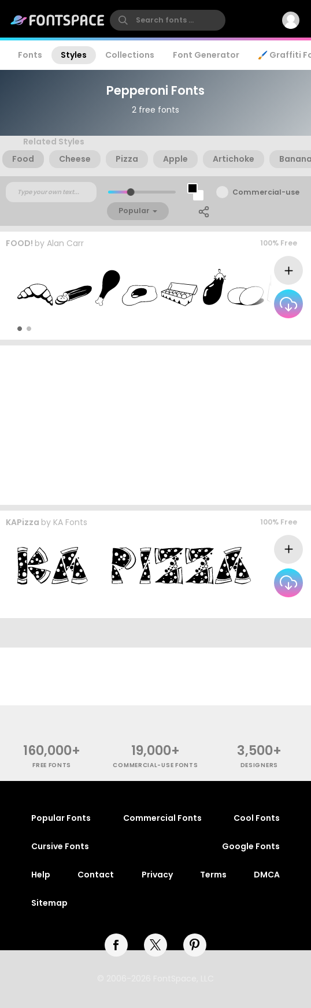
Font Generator (206, 55)
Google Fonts (251, 846)
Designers (259, 765)
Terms (213, 874)
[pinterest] (194, 945)
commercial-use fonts (155, 765)
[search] (167, 20)
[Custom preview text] (51, 192)
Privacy (157, 874)
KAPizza (22, 522)
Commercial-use (265, 192)
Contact (95, 874)
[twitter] (155, 945)
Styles (74, 55)
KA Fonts (70, 522)
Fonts (30, 55)
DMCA (267, 874)
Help (40, 874)
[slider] (131, 192)
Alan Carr (65, 243)
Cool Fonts (257, 818)
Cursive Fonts (60, 846)
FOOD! (19, 243)
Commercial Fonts (162, 818)
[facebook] (116, 945)
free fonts (51, 765)
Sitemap (49, 903)
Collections (129, 55)
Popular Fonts (61, 818)
